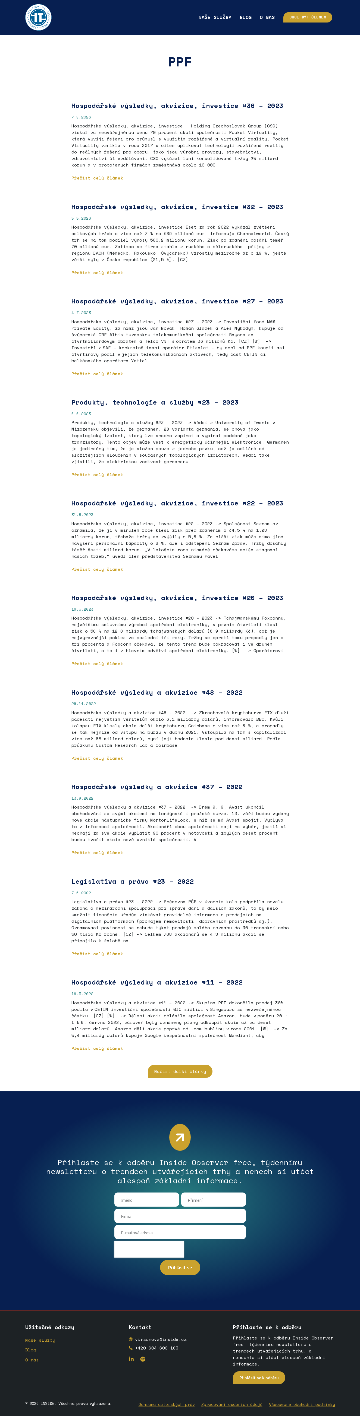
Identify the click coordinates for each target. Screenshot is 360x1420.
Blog (227, 17)
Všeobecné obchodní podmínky (302, 1409)
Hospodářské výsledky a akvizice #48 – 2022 (159, 692)
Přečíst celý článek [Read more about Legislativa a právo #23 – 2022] (97, 953)
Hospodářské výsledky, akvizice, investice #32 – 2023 (177, 206)
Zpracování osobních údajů (231, 1409)
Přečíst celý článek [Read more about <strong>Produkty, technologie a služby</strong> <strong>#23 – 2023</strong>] (97, 474)
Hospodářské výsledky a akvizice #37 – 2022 (159, 786)
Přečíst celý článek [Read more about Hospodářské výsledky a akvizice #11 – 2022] (97, 1048)
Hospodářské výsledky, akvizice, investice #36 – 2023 (177, 105)
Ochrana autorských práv (167, 1409)
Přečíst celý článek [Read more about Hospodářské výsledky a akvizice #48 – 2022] (97, 758)
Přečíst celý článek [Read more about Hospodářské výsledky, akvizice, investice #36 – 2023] (97, 178)
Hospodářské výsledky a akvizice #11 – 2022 (157, 982)
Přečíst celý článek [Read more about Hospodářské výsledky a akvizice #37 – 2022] (97, 852)
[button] (180, 1071)
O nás (248, 17)
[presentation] (149, 1255)
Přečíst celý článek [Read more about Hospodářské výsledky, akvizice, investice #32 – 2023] (97, 272)
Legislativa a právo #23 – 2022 (132, 881)
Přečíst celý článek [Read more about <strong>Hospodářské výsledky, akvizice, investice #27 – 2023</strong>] (97, 373)
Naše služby (196, 17)
